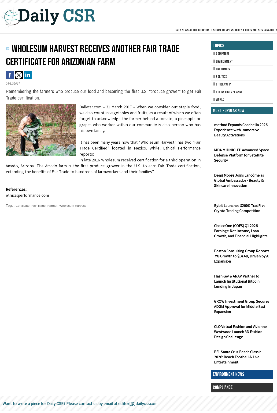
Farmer (54, 205)
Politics (220, 78)
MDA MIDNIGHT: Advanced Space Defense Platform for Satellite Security (239, 157)
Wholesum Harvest (75, 205)
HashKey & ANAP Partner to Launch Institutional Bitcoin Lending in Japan (242, 283)
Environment (223, 62)
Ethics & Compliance (228, 94)
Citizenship (222, 86)
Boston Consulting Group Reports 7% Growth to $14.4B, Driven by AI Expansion (241, 258)
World (219, 102)
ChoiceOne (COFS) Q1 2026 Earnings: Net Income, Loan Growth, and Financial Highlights (240, 233)
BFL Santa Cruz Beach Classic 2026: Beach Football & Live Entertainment (241, 359)
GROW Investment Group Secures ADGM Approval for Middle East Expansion (240, 309)
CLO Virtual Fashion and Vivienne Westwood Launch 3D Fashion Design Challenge (240, 334)
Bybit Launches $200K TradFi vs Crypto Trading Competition (239, 210)
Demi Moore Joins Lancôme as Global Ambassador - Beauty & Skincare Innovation (238, 182)
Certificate (22, 205)
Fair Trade (39, 205)
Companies (221, 54)
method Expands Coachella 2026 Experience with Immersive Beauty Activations (241, 132)
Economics (222, 70)
